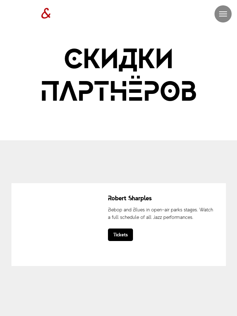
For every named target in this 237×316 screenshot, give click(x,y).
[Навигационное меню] (223, 13)
